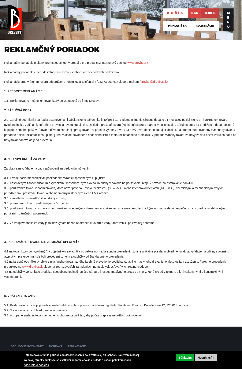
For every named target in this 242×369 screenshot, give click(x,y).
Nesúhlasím (206, 357)
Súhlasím (185, 357)
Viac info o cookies (36, 365)
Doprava (55, 346)
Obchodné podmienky (27, 346)
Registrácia (205, 25)
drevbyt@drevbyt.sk (154, 81)
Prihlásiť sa (177, 25)
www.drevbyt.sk (137, 62)
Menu (228, 20)
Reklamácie (76, 346)
